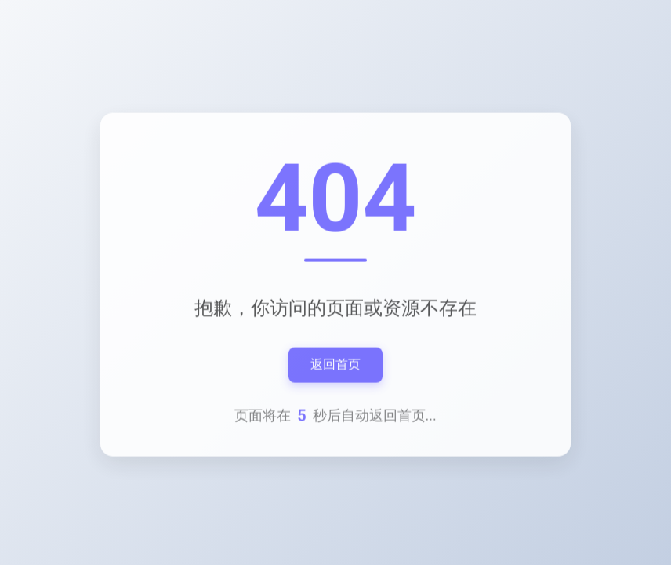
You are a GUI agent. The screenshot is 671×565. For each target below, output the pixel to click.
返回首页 (335, 365)
